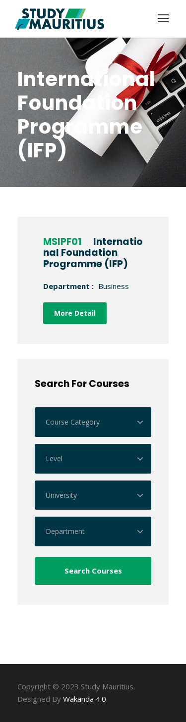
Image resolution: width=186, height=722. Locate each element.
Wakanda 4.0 (84, 699)
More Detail (75, 313)
